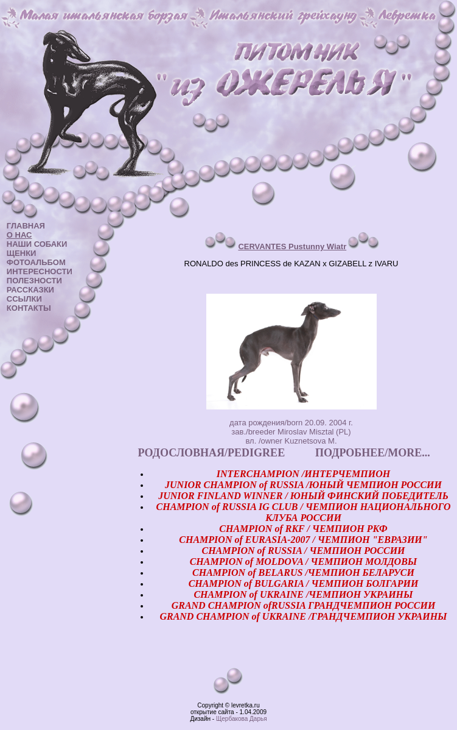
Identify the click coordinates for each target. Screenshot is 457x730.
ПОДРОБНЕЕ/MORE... (372, 453)
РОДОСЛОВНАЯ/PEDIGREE (211, 453)
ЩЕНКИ (22, 253)
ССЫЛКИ (24, 298)
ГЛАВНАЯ (26, 225)
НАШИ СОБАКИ (37, 244)
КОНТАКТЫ (29, 308)
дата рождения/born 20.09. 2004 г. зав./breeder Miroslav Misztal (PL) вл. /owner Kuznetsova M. (291, 431)
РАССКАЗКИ (30, 289)
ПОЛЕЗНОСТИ (34, 280)
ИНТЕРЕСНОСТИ (39, 271)
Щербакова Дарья (241, 718)
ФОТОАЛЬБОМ (36, 262)
